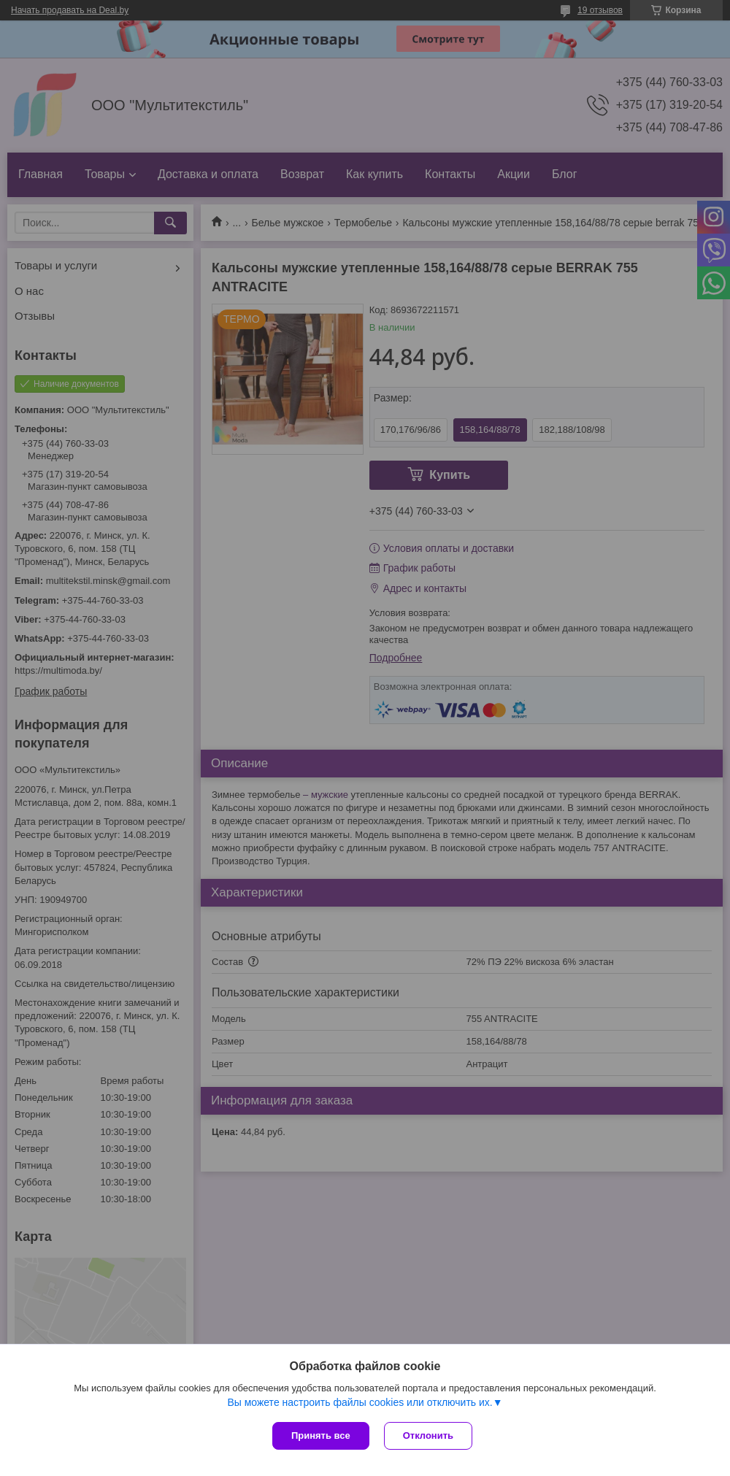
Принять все (320, 1435)
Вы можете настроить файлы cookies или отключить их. (359, 1402)
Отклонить (428, 1435)
